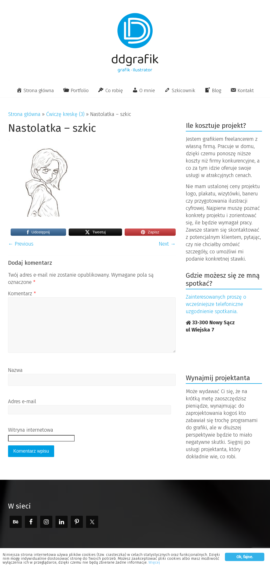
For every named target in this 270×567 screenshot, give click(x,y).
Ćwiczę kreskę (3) (65, 114)
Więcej (31, 562)
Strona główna (24, 114)
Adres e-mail (22, 401)
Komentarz (22, 293)
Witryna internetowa (30, 430)
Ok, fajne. (244, 550)
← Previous (20, 244)
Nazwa (15, 370)
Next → (167, 244)
